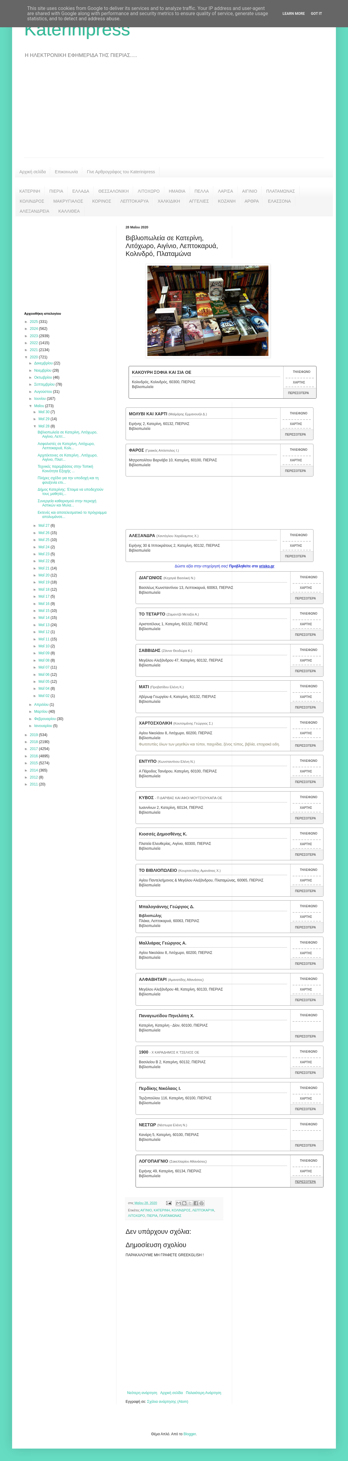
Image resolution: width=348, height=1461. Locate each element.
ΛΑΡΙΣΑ (225, 191)
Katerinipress (77, 29)
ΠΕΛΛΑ (202, 191)
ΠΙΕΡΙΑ (56, 191)
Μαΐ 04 (44, 688)
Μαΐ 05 (44, 681)
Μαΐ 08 (44, 660)
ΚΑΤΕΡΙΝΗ (29, 191)
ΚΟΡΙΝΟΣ (101, 201)
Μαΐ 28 (44, 426)
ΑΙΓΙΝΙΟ (249, 191)
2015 (34, 763)
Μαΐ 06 (44, 674)
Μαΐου (39, 406)
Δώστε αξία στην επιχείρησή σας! (224, 566)
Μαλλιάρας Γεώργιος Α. (162, 943)
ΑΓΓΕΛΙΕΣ (199, 201)
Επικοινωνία (66, 171)
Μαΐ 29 (44, 419)
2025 (34, 322)
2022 (34, 343)
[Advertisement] (174, 112)
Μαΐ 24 (44, 547)
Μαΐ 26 (44, 533)
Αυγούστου (43, 392)
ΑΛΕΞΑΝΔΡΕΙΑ (34, 211)
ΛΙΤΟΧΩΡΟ (148, 191)
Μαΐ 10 (44, 646)
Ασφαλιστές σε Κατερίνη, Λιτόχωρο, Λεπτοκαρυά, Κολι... (66, 446)
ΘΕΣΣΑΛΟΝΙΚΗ (113, 191)
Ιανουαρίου (43, 726)
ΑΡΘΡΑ (252, 201)
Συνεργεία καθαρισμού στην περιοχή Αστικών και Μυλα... (67, 503)
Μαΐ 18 (44, 589)
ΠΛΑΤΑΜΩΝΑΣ (280, 191)
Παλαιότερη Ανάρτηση (203, 1393)
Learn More (294, 14)
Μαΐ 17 (44, 596)
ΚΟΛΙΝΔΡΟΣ (32, 201)
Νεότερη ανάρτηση (142, 1393)
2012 (34, 777)
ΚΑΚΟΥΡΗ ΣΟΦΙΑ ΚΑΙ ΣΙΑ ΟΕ (161, 372)
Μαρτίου (41, 711)
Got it (316, 14)
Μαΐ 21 (44, 568)
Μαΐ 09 (44, 653)
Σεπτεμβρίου (45, 384)
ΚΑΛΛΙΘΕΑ (69, 211)
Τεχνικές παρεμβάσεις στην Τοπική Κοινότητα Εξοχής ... (65, 468)
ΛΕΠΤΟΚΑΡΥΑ (134, 201)
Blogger (189, 1434)
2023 (34, 336)
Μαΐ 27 (44, 525)
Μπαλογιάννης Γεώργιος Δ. (166, 906)
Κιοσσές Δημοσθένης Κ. (163, 834)
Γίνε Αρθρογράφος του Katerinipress (121, 171)
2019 (34, 735)
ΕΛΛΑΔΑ (80, 191)
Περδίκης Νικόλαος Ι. (160, 1088)
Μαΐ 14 (44, 618)
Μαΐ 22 (44, 561)
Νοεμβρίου (43, 370)
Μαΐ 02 (44, 696)
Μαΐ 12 (44, 632)
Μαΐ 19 (44, 582)
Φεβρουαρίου (45, 719)
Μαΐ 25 (44, 540)
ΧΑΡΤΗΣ (299, 382)
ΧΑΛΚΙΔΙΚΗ (169, 201)
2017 (34, 749)
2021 (34, 350)
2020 (34, 357)
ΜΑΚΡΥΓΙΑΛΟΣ (68, 201)
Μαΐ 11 (44, 639)
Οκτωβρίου (43, 377)
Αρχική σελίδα (32, 171)
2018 (34, 742)
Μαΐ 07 (44, 667)
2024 (34, 329)
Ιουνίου (40, 399)
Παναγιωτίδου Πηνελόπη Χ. (166, 1015)
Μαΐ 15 (44, 611)
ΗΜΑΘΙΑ (177, 191)
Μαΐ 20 (44, 575)
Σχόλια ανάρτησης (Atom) (167, 1402)
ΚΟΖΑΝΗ (226, 201)
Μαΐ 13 (44, 625)
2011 (34, 784)
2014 (34, 770)
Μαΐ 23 (44, 554)
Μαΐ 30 (44, 412)
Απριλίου (42, 704)
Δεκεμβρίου (44, 363)
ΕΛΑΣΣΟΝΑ (279, 201)
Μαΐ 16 (44, 604)
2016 (34, 756)
